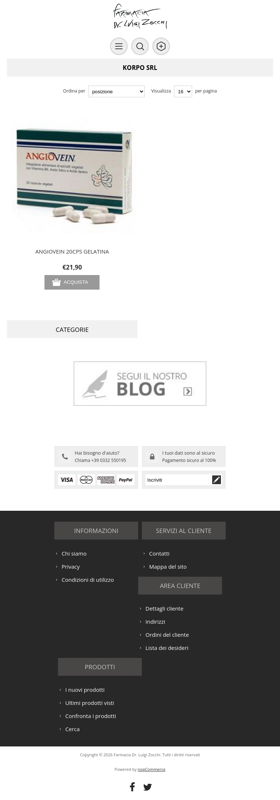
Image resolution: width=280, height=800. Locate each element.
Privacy (70, 566)
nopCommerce (152, 769)
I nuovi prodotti (85, 689)
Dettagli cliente (164, 608)
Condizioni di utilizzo (88, 579)
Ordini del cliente (167, 634)
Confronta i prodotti (90, 715)
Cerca (72, 729)
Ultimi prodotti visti (89, 702)
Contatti (159, 553)
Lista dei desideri (166, 647)
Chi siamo (74, 553)
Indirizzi (155, 621)
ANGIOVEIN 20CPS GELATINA (72, 251)
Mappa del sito (168, 566)
